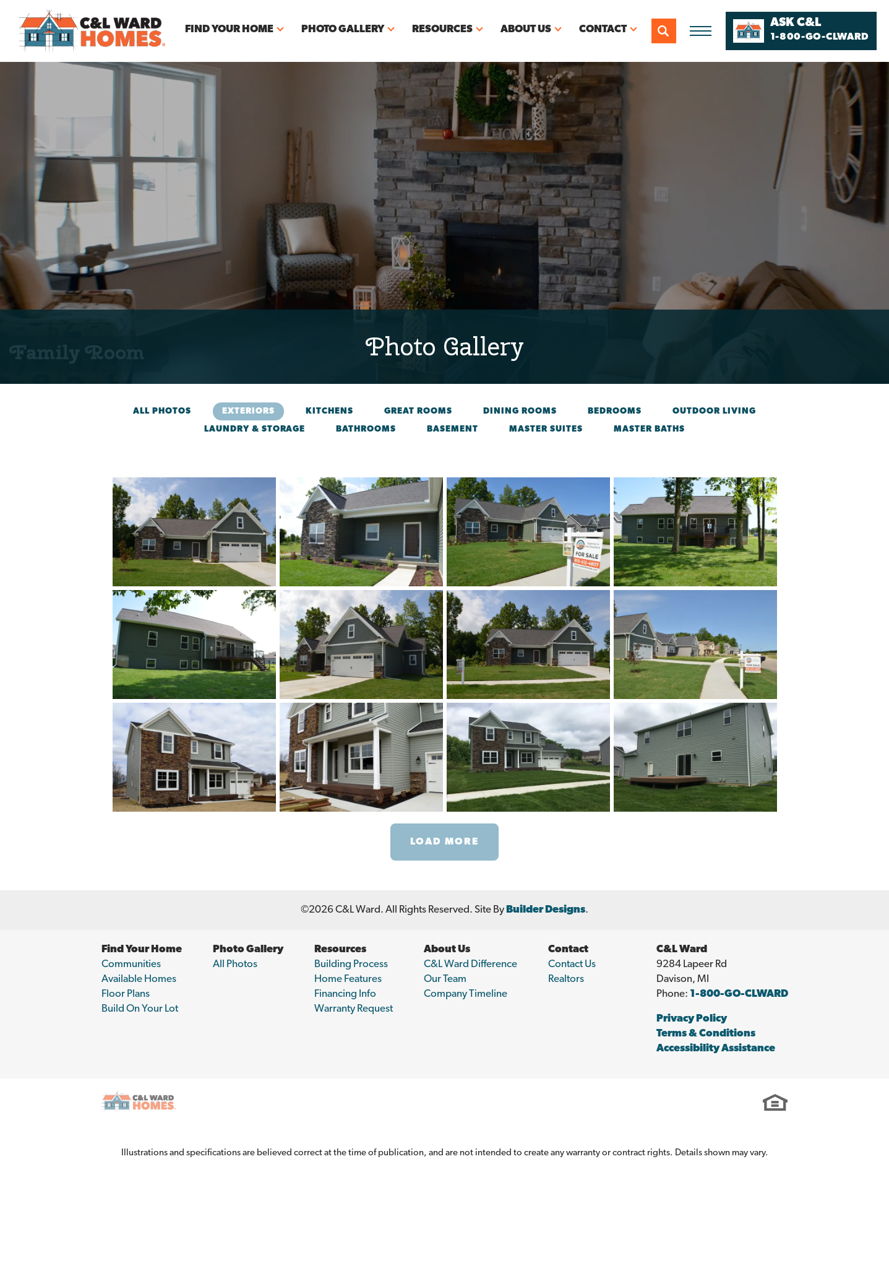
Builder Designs (545, 910)
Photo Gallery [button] (342, 29)
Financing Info (345, 994)
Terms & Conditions (705, 1033)
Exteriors (248, 411)
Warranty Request (353, 1009)
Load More (444, 842)
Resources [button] (442, 29)
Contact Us (572, 964)
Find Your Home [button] (229, 29)
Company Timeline (465, 994)
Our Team (445, 979)
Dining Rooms (520, 411)
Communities (131, 964)
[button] (663, 31)
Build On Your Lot (139, 1009)
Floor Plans (125, 994)
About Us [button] (525, 29)
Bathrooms (366, 429)
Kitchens (329, 411)
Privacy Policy (691, 1019)
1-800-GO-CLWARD (739, 994)
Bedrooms (615, 411)
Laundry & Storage (254, 429)
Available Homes (138, 979)
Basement (452, 429)
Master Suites (546, 429)
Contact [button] (603, 29)
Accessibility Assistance (715, 1048)
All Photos (162, 411)
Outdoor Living (714, 411)
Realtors (566, 979)
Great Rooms (418, 411)
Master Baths (649, 429)
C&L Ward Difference (470, 964)
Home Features (348, 979)
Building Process (351, 964)
